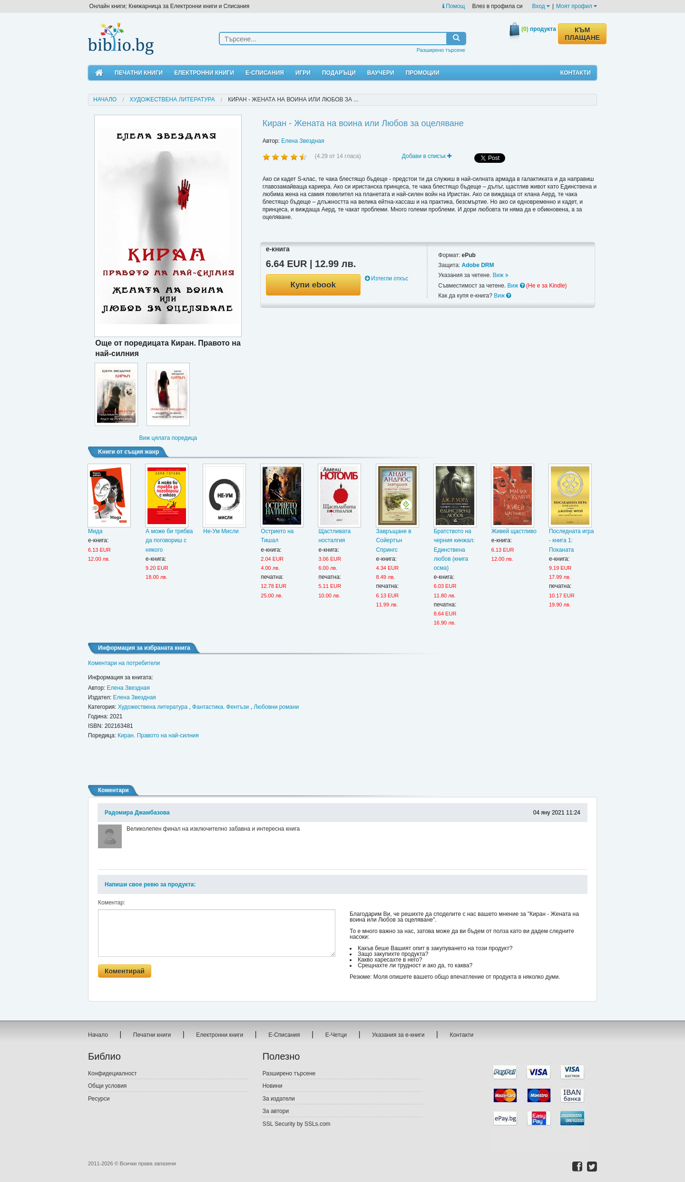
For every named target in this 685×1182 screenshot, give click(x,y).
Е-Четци (336, 1035)
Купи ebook (313, 284)
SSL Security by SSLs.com (297, 1124)
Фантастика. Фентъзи (220, 707)
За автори (276, 1111)
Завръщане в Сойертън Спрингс (393, 540)
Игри (303, 73)
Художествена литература (172, 99)
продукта (538, 29)
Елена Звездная (302, 141)
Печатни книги (139, 73)
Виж (501, 275)
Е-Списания (264, 73)
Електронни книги (204, 73)
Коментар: (111, 902)
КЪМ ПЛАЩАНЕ (582, 33)
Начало (105, 99)
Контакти (575, 73)
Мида (95, 531)
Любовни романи (276, 707)
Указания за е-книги (398, 1035)
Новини (273, 1086)
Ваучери (380, 73)
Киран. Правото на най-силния (158, 735)
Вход (541, 6)
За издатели (279, 1098)
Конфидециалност (112, 1073)
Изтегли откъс (386, 278)
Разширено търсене (441, 50)
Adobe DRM (477, 265)
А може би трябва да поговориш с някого (169, 540)
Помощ (453, 6)
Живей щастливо (514, 531)
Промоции (423, 73)
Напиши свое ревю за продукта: (150, 884)
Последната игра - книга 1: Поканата (571, 540)
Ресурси (98, 1098)
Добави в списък (427, 156)
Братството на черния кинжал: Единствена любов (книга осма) (454, 549)
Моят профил (576, 6)
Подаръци (339, 73)
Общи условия (107, 1086)
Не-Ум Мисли (220, 531)
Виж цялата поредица (168, 438)
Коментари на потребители (124, 663)
